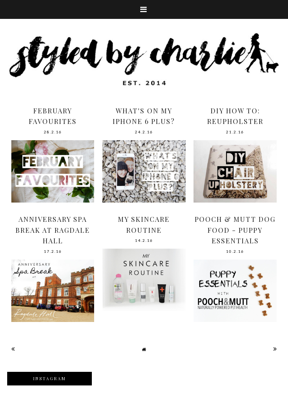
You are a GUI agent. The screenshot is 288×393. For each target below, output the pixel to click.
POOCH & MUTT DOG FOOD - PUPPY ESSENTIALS (235, 230)
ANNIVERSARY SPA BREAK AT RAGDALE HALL (52, 230)
